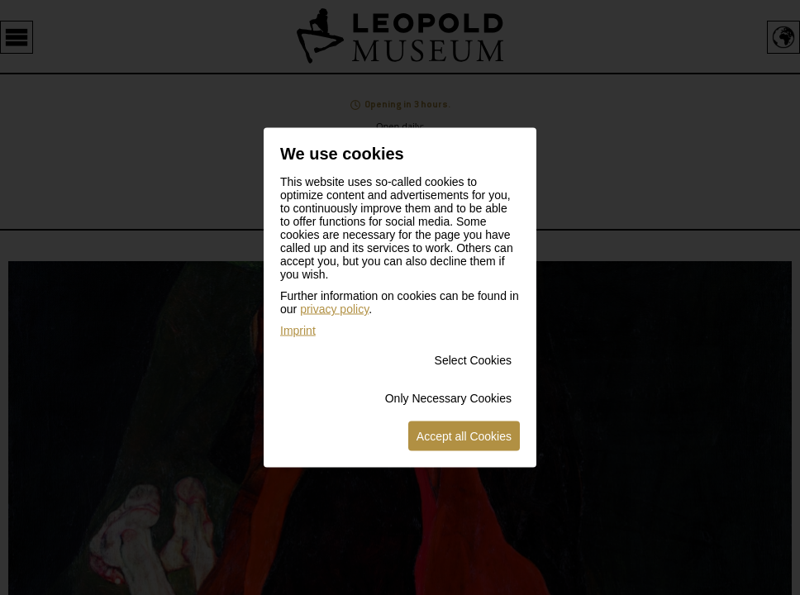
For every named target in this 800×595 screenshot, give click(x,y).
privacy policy (334, 309)
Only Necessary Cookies (448, 398)
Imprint (298, 330)
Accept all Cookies (464, 436)
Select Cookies (473, 360)
